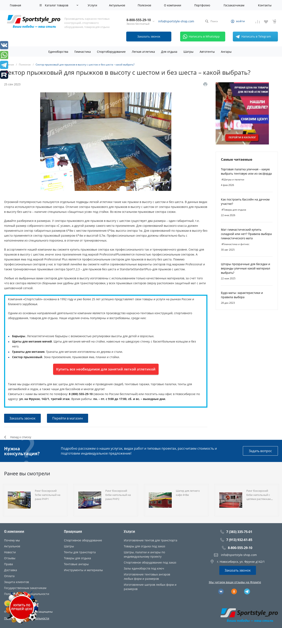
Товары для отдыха (77, 558)
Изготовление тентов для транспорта (150, 540)
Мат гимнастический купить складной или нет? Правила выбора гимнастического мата (246, 234)
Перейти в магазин (67, 418)
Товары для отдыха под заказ (144, 546)
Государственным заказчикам (25, 588)
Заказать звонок (22, 418)
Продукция (73, 531)
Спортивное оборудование (83, 540)
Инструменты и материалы (83, 570)
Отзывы (9, 558)
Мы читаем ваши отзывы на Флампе (235, 582)
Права (8, 564)
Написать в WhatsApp (200, 36)
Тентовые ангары (76, 564)
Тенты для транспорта (80, 552)
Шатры (69, 546)
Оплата (9, 576)
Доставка (10, 570)
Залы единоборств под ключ (144, 568)
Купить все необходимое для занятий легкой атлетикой (106, 369)
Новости (10, 552)
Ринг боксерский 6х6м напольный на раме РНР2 (118, 495)
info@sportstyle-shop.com (176, 21)
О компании (14, 531)
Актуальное (12, 546)
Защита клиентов (16, 582)
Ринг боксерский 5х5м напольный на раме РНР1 (47, 495)
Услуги (129, 531)
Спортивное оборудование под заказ (150, 562)
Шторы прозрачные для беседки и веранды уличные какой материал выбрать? (245, 268)
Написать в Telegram (252, 36)
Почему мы (12, 540)
